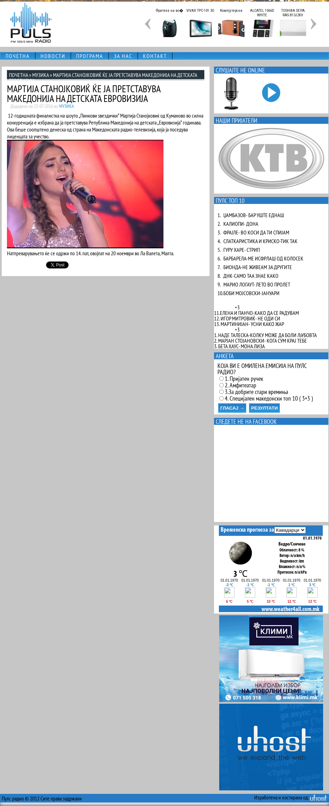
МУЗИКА (40, 74)
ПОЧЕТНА (18, 55)
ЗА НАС (123, 55)
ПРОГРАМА (89, 55)
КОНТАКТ (155, 55)
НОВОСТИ (53, 55)
